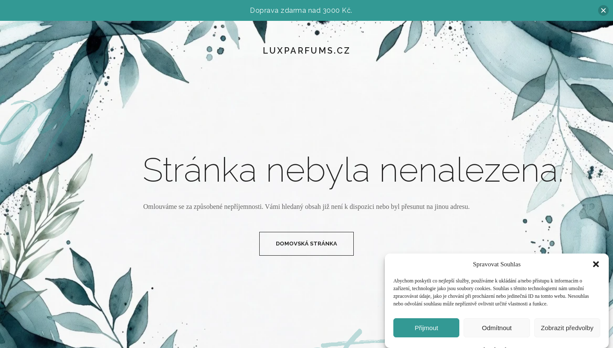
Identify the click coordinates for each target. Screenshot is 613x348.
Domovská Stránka (306, 243)
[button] (596, 264)
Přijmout (426, 327)
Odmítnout (497, 327)
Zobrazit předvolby (567, 327)
